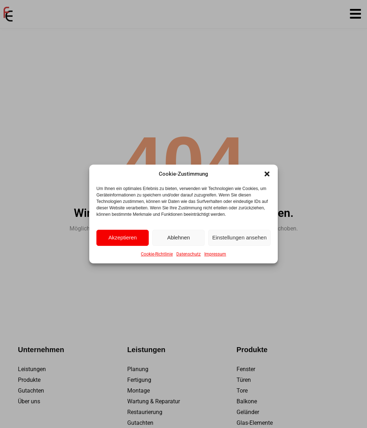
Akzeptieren (122, 237)
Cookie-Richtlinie (157, 254)
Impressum (215, 254)
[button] (267, 173)
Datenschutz (188, 254)
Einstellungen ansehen (239, 237)
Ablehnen (178, 237)
